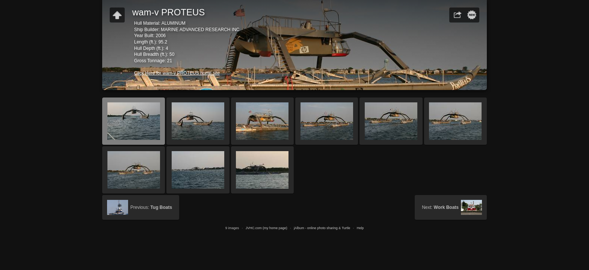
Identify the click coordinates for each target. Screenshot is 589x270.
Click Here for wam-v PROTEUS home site (177, 73)
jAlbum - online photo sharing (316, 228)
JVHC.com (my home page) (266, 228)
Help (360, 228)
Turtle (346, 228)
